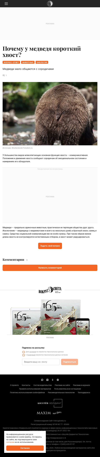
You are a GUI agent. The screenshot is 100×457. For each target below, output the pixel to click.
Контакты (26, 385)
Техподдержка (84, 392)
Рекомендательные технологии (61, 392)
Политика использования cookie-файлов (27, 392)
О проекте (14, 385)
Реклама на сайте (62, 385)
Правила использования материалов (35, 389)
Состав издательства (42, 385)
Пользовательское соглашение (67, 389)
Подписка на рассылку (33, 348)
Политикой (31, 355)
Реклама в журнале (81, 385)
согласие (32, 352)
